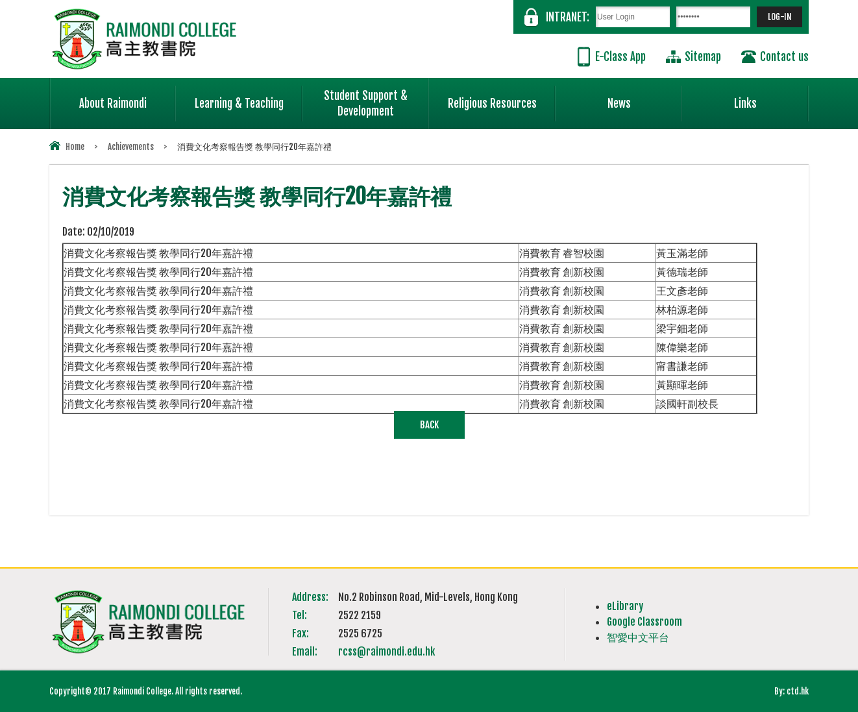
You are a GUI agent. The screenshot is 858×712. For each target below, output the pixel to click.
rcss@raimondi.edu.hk (386, 651)
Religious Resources (492, 103)
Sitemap (703, 57)
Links (771, 98)
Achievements (131, 146)
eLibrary (625, 606)
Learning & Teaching (248, 98)
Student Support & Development (376, 98)
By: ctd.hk (791, 691)
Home (75, 146)
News (645, 98)
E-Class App (620, 57)
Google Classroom (644, 621)
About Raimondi (128, 98)
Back (429, 425)
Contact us (784, 57)
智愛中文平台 (638, 637)
